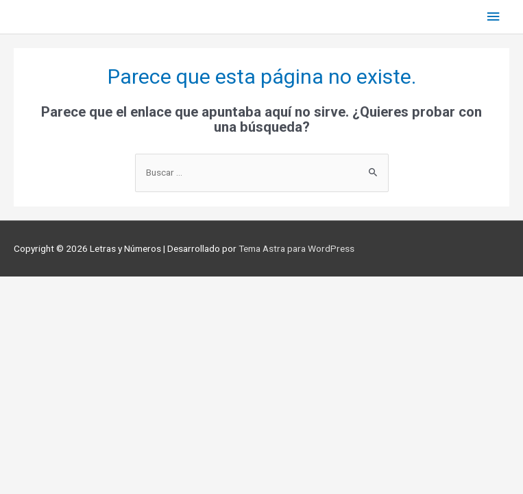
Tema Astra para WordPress (296, 248)
